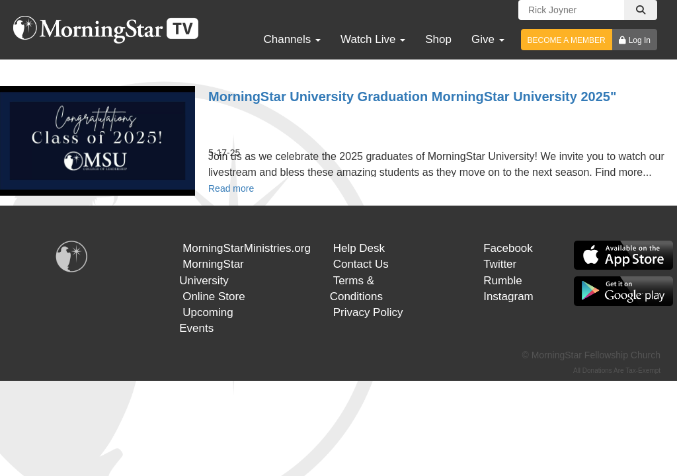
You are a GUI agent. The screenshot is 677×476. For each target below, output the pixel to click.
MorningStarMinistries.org (246, 248)
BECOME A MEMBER (567, 40)
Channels (292, 39)
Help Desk (359, 248)
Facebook (508, 248)
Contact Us (361, 264)
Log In (640, 40)
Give (487, 39)
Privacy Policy (368, 312)
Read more (231, 188)
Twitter (499, 264)
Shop (438, 39)
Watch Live (372, 39)
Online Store (213, 296)
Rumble (502, 280)
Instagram (508, 296)
